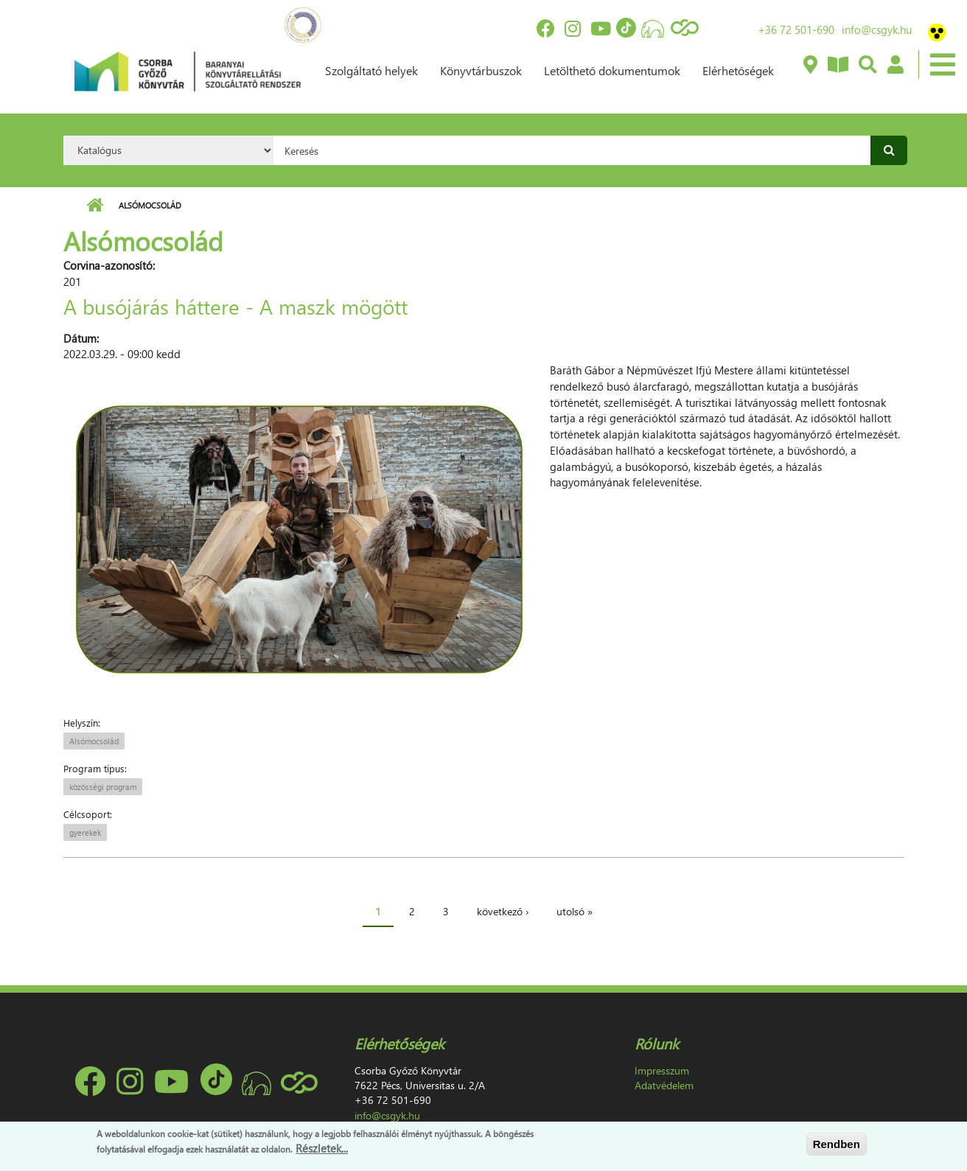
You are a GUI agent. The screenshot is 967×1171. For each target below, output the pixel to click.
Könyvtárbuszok (481, 70)
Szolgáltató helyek (371, 70)
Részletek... (322, 1148)
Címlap (94, 205)
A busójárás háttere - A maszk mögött (235, 306)
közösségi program (102, 786)
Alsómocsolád (94, 741)
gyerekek (85, 832)
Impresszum (662, 1070)
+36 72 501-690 (796, 29)
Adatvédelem (664, 1085)
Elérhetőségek (738, 70)
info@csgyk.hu (877, 29)
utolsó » (574, 911)
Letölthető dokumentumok (612, 70)
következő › (502, 911)
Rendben (836, 1144)
